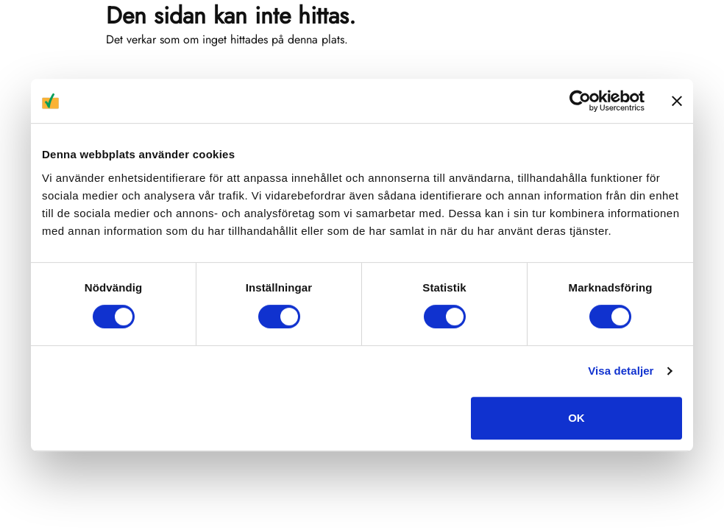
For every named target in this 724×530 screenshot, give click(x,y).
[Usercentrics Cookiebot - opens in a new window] (580, 101)
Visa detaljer (620, 370)
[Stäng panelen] (677, 101)
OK (576, 417)
